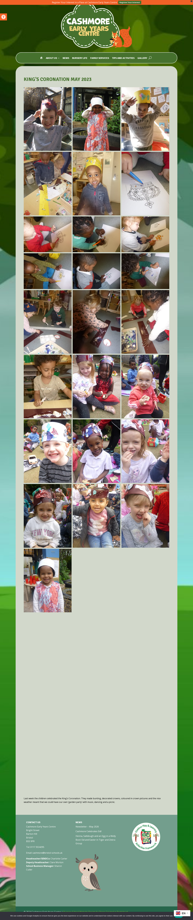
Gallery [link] (142, 58)
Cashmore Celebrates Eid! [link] (88, 831)
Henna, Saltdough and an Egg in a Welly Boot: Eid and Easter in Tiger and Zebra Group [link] (96, 840)
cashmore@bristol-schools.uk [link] (47, 852)
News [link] (66, 58)
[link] (3, 16)
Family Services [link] (99, 58)
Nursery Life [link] (79, 58)
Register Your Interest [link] (130, 2)
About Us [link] (51, 58)
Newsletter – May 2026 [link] (87, 826)
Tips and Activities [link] (123, 58)
